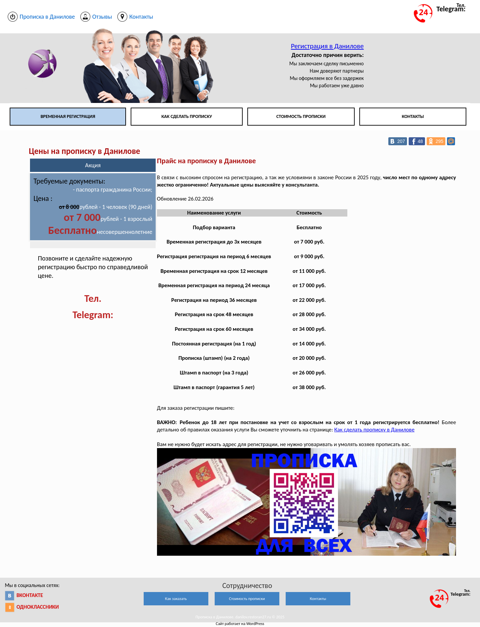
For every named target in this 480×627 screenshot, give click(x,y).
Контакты (413, 116)
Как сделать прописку (186, 116)
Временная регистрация (68, 116)
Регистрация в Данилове (327, 46)
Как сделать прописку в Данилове (374, 429)
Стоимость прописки (301, 116)
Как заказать (176, 598)
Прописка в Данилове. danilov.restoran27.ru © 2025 (239, 616)
